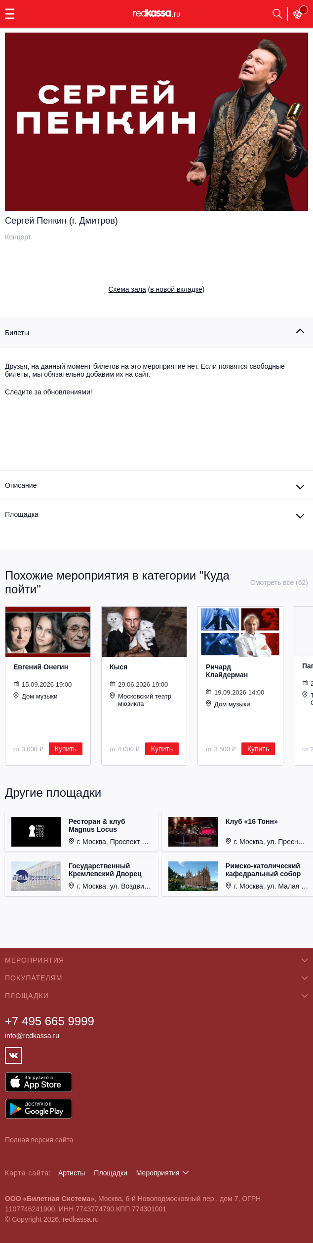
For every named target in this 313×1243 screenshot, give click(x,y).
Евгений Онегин (40, 667)
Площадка (22, 514)
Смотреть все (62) (279, 582)
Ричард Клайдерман (227, 671)
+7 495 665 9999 (49, 1021)
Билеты (17, 333)
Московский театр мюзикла (140, 699)
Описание (21, 485)
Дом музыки (35, 696)
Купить (66, 749)
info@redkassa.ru (32, 1036)
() (157, 289)
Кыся (118, 667)
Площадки (110, 1173)
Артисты (71, 1173)
